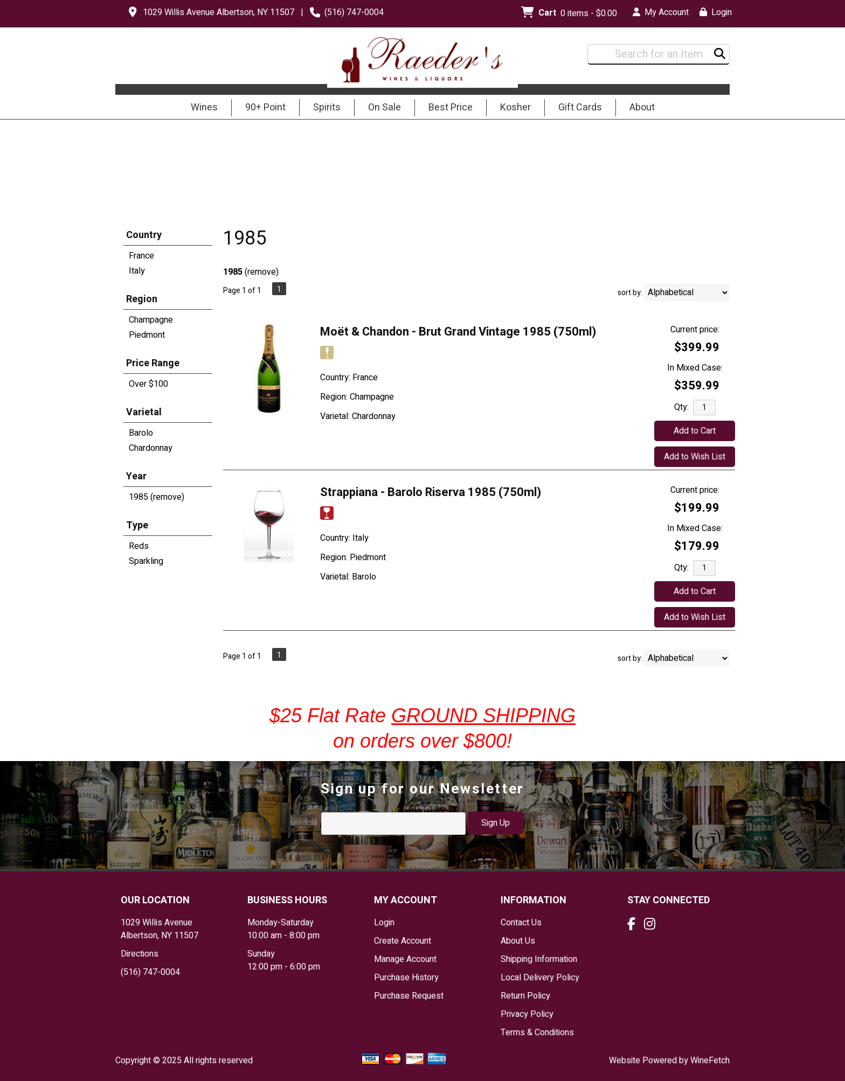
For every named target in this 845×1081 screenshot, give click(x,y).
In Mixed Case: (695, 367)
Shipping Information (539, 959)
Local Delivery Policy (540, 977)
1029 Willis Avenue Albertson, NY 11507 (218, 12)
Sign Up (495, 823)
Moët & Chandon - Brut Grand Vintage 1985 (458, 331)
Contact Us (521, 922)
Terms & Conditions (537, 1032)
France (141, 255)
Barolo (141, 433)
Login (715, 12)
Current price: (694, 329)
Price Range (152, 363)
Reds (139, 546)
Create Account (402, 940)
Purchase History (406, 977)
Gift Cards (580, 107)
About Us (518, 940)
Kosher (515, 107)
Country (144, 235)
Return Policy (525, 995)
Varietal (144, 412)
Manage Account (405, 959)
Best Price (450, 107)
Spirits (323, 108)
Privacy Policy (527, 1014)
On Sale (384, 107)
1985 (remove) (156, 497)
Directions (139, 953)
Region (141, 299)
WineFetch (710, 1060)
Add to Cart (695, 430)
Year (136, 476)
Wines (200, 108)
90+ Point (265, 107)
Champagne (151, 319)
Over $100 (148, 384)
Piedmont (147, 335)
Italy (137, 270)
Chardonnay (150, 448)
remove (261, 272)
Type (137, 525)
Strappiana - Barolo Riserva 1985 (430, 492)
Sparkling (146, 561)
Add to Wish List (694, 456)
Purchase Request (409, 995)
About (638, 108)
